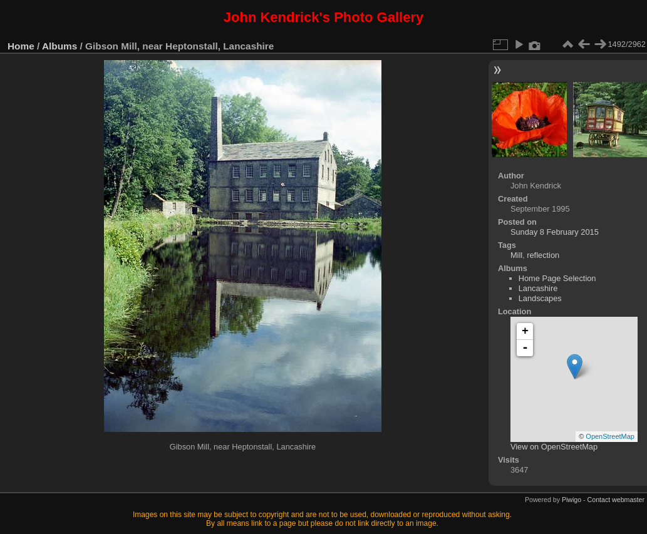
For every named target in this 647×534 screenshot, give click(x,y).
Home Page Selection (557, 278)
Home (21, 46)
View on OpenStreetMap (554, 446)
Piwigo (571, 499)
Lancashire (538, 288)
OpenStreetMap (610, 436)
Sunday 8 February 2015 (554, 232)
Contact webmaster (615, 499)
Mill (516, 255)
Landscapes (540, 298)
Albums (59, 46)
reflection (543, 255)
